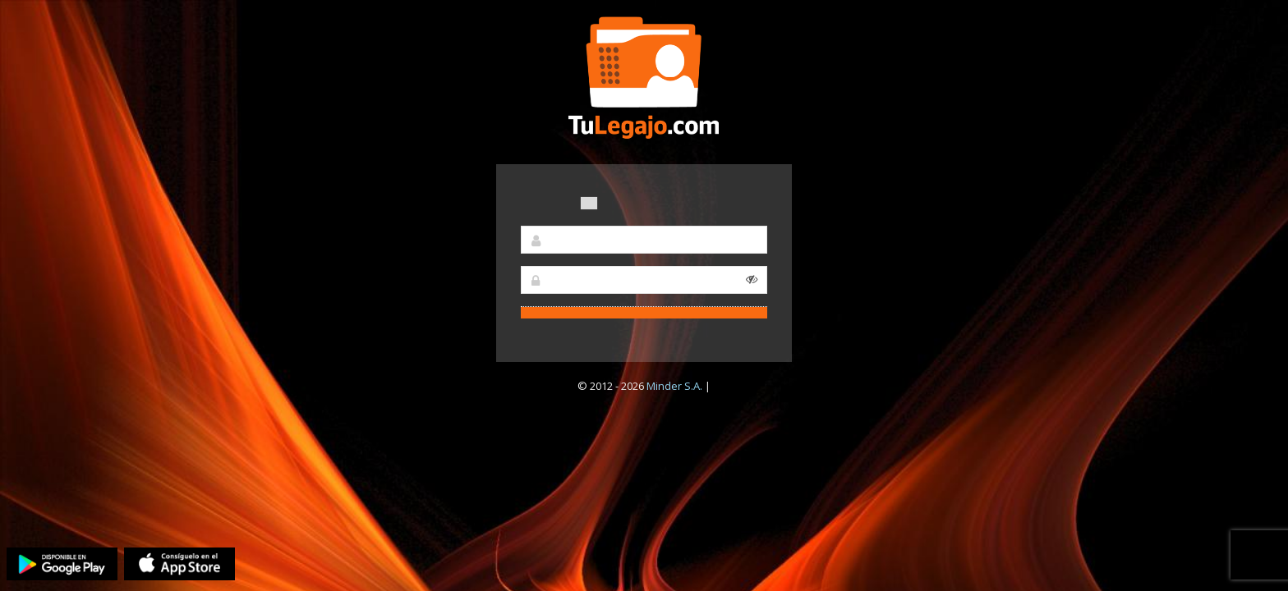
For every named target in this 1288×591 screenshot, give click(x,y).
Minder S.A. (674, 385)
